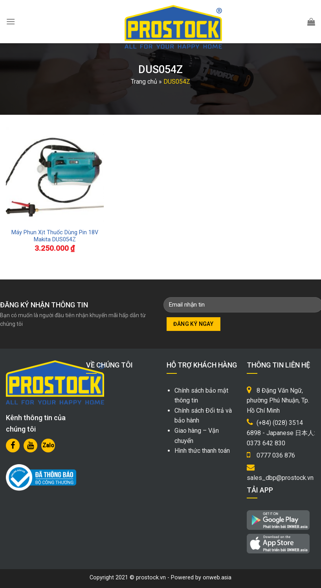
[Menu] (10, 21)
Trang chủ (144, 81)
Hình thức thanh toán (202, 450)
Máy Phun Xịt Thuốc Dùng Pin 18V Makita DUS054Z (54, 236)
